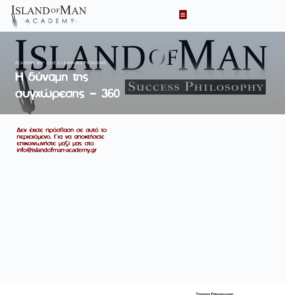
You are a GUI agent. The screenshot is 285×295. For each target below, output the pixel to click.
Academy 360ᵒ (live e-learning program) (60, 63)
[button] (183, 14)
